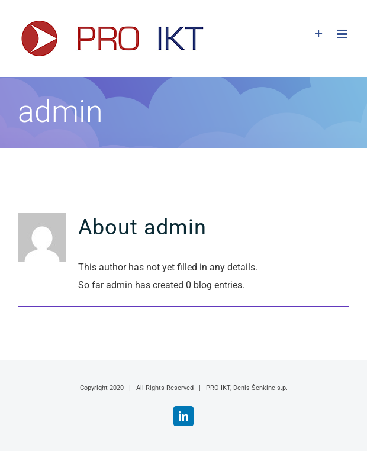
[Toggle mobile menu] (343, 34)
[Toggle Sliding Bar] (319, 34)
